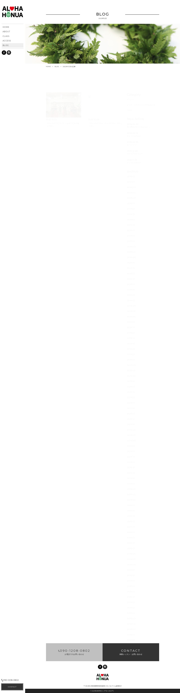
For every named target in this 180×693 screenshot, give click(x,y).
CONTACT (12, 687)
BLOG (57, 66)
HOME (48, 66)
